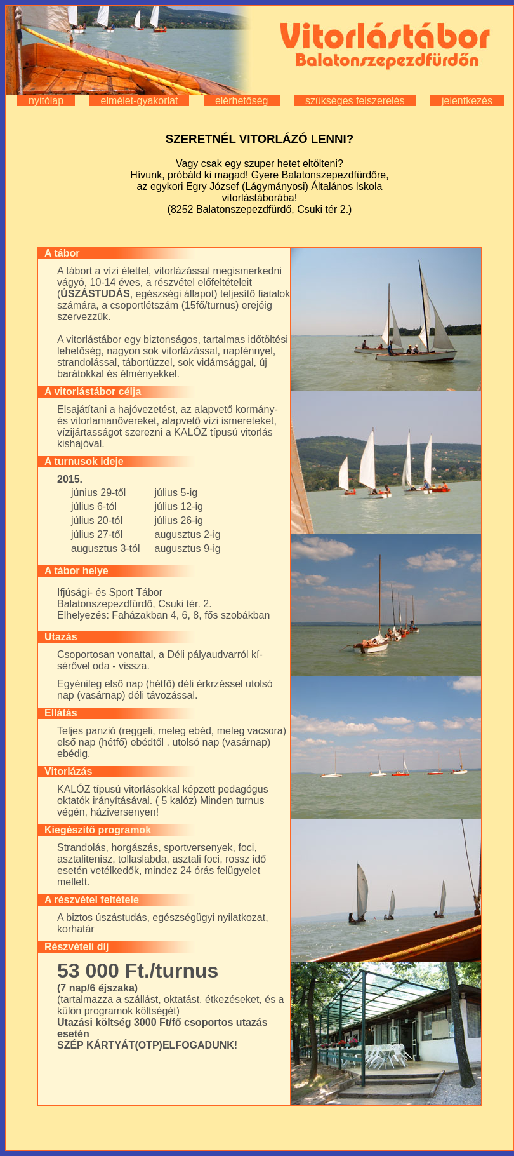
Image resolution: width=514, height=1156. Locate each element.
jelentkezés (467, 100)
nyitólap (46, 100)
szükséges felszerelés (355, 100)
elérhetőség (241, 100)
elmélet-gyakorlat (139, 100)
